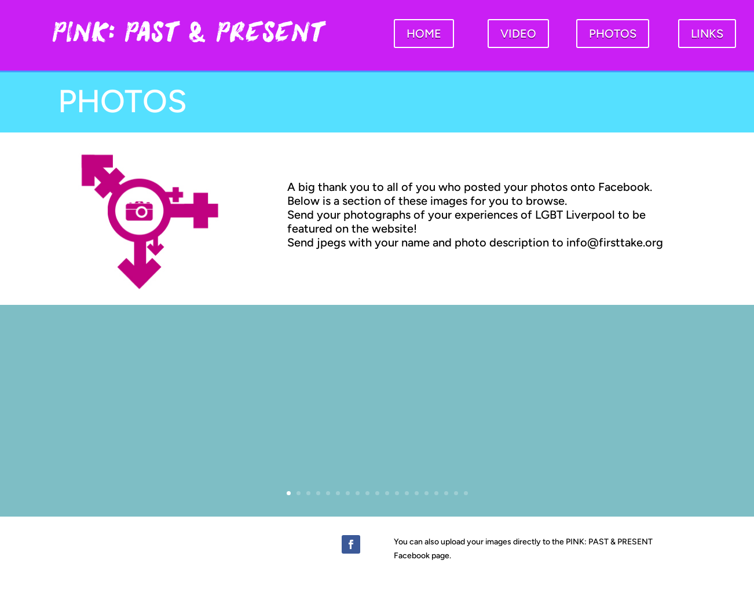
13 (407, 493)
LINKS (707, 33)
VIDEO (518, 33)
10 (377, 493)
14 (417, 493)
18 (456, 493)
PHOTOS (612, 33)
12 (397, 493)
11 (387, 493)
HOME (424, 33)
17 (446, 493)
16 (436, 493)
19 (466, 493)
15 (426, 493)
